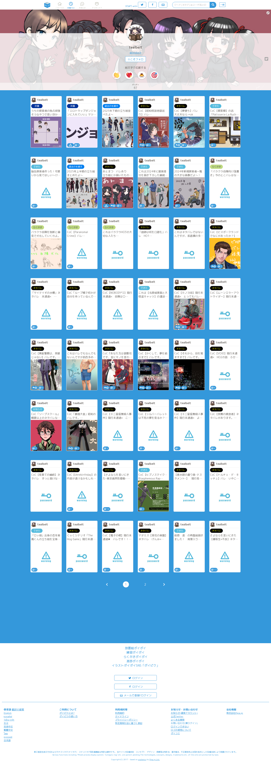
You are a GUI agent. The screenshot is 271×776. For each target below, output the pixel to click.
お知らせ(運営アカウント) (184, 713)
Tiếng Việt (9, 719)
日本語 (7, 740)
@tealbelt (135, 52)
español (8, 716)
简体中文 (8, 726)
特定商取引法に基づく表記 (128, 723)
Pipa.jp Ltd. (154, 759)
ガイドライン (122, 716)
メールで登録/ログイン (135, 695)
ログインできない (180, 726)
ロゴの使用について (181, 730)
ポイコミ (175, 733)
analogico (142, 759)
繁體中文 (8, 730)
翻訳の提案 (18, 709)
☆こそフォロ (135, 59)
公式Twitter (177, 716)
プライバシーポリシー (126, 719)
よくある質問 (177, 719)
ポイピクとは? (67, 713)
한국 (6, 723)
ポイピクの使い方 (68, 716)
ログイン (135, 677)
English (7, 713)
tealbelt (135, 47)
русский (8, 737)
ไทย (6, 733)
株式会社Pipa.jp (234, 713)
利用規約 (119, 713)
